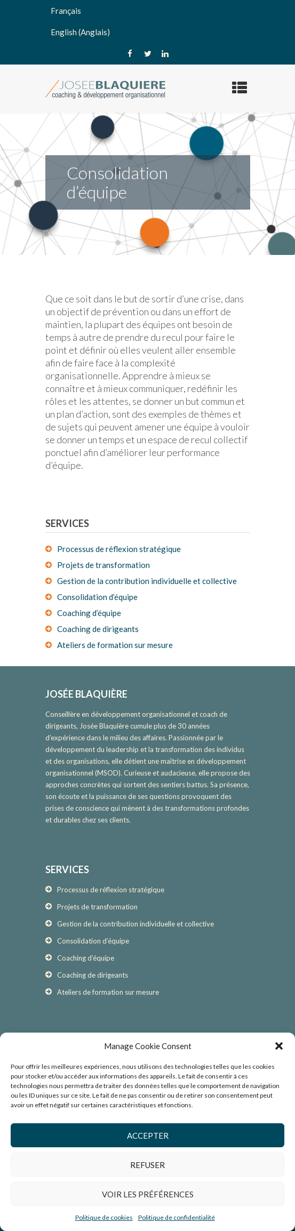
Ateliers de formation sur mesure (115, 645)
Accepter (148, 1135)
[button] (279, 1046)
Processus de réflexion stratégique (119, 549)
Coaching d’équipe (89, 613)
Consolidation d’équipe (97, 597)
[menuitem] (147, 10)
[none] (147, 21)
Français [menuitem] (66, 10)
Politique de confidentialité (176, 1217)
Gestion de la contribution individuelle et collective (147, 581)
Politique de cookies (104, 1217)
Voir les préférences (148, 1194)
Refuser (147, 1165)
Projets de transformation (103, 565)
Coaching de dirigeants (98, 629)
